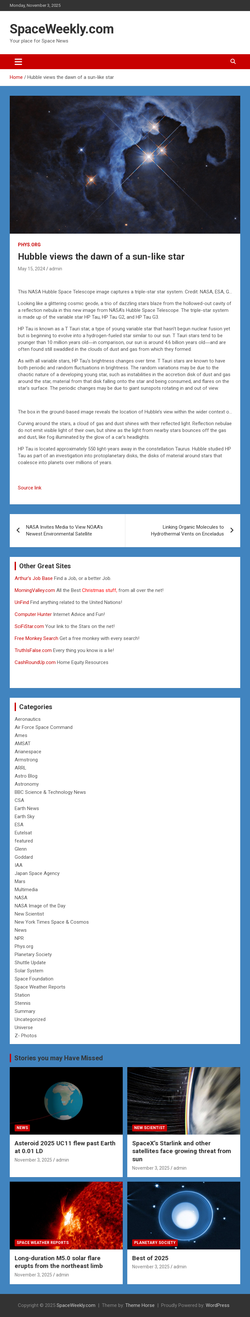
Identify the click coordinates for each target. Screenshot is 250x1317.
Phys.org (29, 244)
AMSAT (23, 743)
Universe (24, 1027)
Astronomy (27, 784)
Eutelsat (23, 833)
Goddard (24, 857)
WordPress (217, 1305)
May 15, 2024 (31, 268)
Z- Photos (26, 1036)
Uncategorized (30, 1019)
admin (55, 268)
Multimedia (26, 889)
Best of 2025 (150, 1258)
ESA (19, 825)
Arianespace (28, 752)
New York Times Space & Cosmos (52, 922)
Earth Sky (25, 816)
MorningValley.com (35, 590)
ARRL (20, 768)
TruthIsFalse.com (33, 650)
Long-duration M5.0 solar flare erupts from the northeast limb (59, 1262)
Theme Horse (140, 1305)
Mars (20, 881)
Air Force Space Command (44, 727)
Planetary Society (33, 954)
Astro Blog (26, 776)
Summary (25, 1011)
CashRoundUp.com (35, 662)
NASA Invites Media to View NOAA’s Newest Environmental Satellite (64, 530)
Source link (29, 488)
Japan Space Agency (37, 873)
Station (22, 995)
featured (24, 841)
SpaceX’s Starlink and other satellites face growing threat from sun (181, 1151)
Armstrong (26, 760)
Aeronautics (28, 719)
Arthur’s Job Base (34, 578)
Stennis (23, 1003)
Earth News (27, 808)
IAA (18, 865)
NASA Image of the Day (40, 906)
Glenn (21, 849)
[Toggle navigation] (18, 61)
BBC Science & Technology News (50, 792)
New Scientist (29, 914)
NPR (19, 938)
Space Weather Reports (40, 987)
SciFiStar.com (29, 626)
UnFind (22, 602)
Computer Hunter (33, 614)
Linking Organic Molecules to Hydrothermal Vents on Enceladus (187, 530)
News (21, 930)
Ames (21, 735)
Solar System (29, 971)
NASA (21, 898)
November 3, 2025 (33, 1160)
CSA (19, 800)
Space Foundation (34, 979)
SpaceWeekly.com (62, 29)
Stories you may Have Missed (58, 1058)
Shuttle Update (30, 963)
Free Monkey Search (36, 638)
